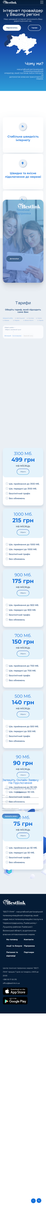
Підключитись (11, 28)
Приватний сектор (28, 329)
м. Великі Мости (28, 313)
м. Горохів (40, 313)
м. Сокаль (39, 311)
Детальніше (14, 252)
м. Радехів (16, 313)
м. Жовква (6, 313)
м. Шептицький (20, 311)
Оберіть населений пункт (13, 323)
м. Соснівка (30, 311)
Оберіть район (9, 320)
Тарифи (34, 28)
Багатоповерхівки (17, 329)
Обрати (23, 724)
